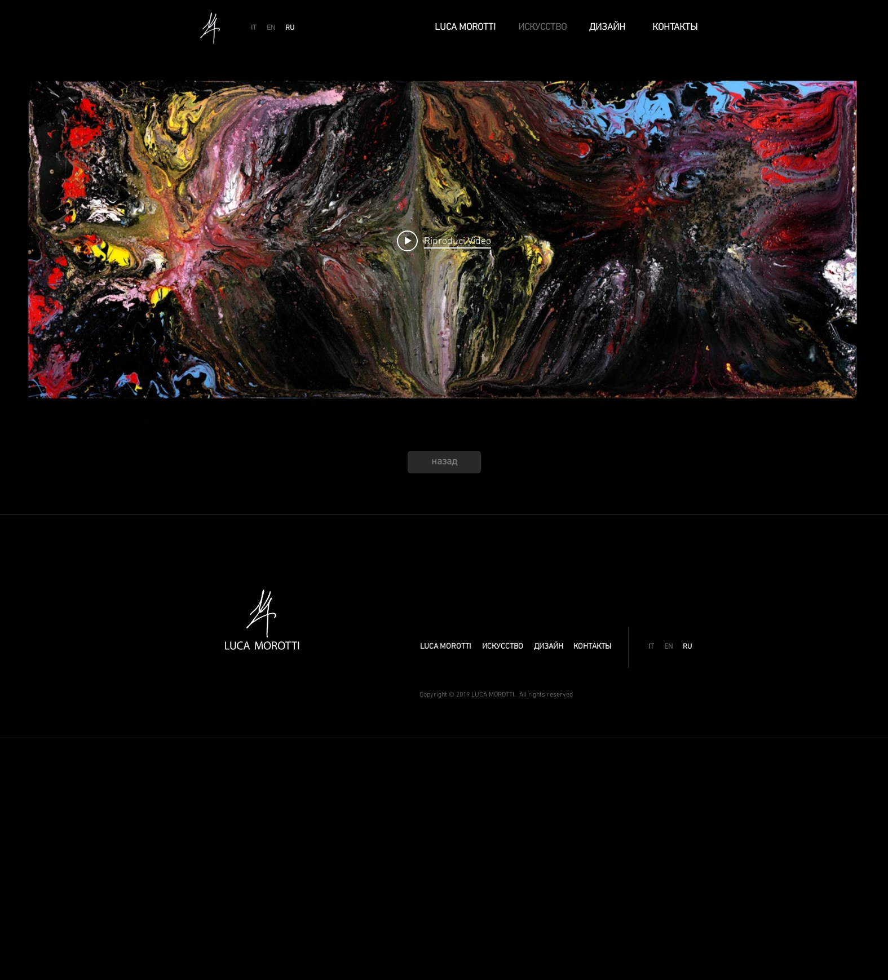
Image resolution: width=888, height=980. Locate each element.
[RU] (290, 28)
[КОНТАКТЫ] (675, 28)
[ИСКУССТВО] (542, 28)
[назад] (444, 462)
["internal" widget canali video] (444, 241)
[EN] (271, 28)
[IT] (253, 28)
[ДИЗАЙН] (607, 28)
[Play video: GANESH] (444, 240)
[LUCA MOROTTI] (465, 28)
